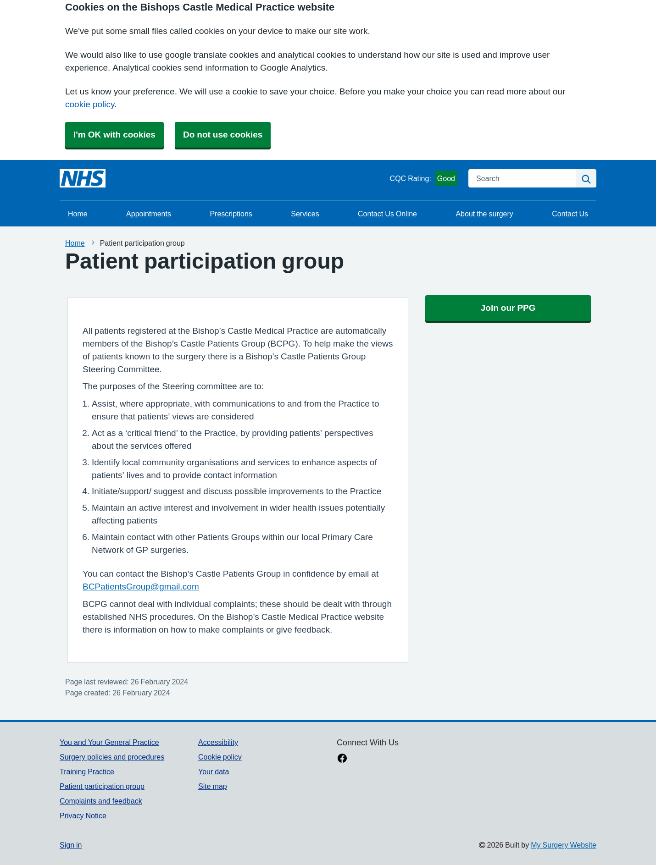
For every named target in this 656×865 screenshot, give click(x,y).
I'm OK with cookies (114, 134)
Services (305, 213)
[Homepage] (83, 178)
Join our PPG (508, 307)
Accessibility (218, 742)
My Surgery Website (563, 844)
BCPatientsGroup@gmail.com (141, 586)
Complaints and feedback (101, 800)
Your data (213, 771)
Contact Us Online (387, 213)
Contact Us (570, 213)
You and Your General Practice (109, 742)
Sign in (71, 844)
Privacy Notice (83, 815)
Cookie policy (220, 756)
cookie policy (89, 104)
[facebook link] (342, 759)
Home (78, 213)
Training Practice (87, 771)
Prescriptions (231, 213)
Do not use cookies (222, 134)
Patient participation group (102, 786)
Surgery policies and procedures (112, 756)
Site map (212, 786)
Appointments (148, 213)
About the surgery (484, 213)
